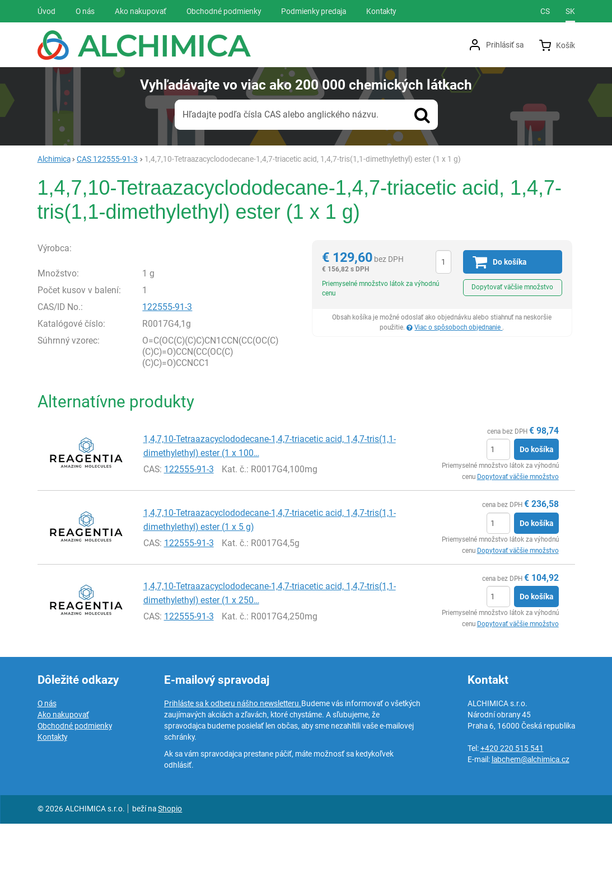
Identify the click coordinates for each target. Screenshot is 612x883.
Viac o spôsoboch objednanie (458, 327)
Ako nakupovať (63, 773)
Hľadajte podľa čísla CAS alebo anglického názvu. (281, 114)
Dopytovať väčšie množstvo (512, 287)
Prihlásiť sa (505, 44)
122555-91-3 (167, 365)
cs (545, 11)
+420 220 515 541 (512, 807)
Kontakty (52, 796)
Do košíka (536, 508)
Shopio (170, 867)
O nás (47, 762)
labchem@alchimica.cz (530, 818)
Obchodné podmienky (75, 785)
